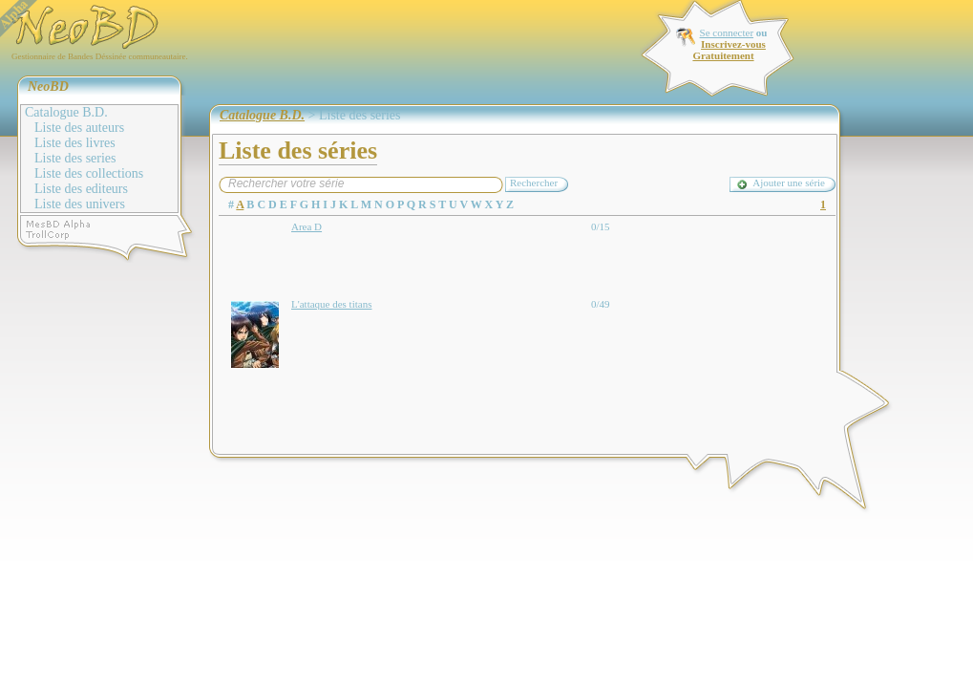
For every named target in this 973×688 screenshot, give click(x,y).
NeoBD (48, 86)
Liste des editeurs (81, 189)
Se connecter (727, 32)
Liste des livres (75, 143)
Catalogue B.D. (66, 112)
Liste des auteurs (79, 127)
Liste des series (75, 158)
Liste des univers (79, 204)
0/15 (600, 226)
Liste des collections (88, 173)
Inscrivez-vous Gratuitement (728, 49)
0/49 (600, 304)
